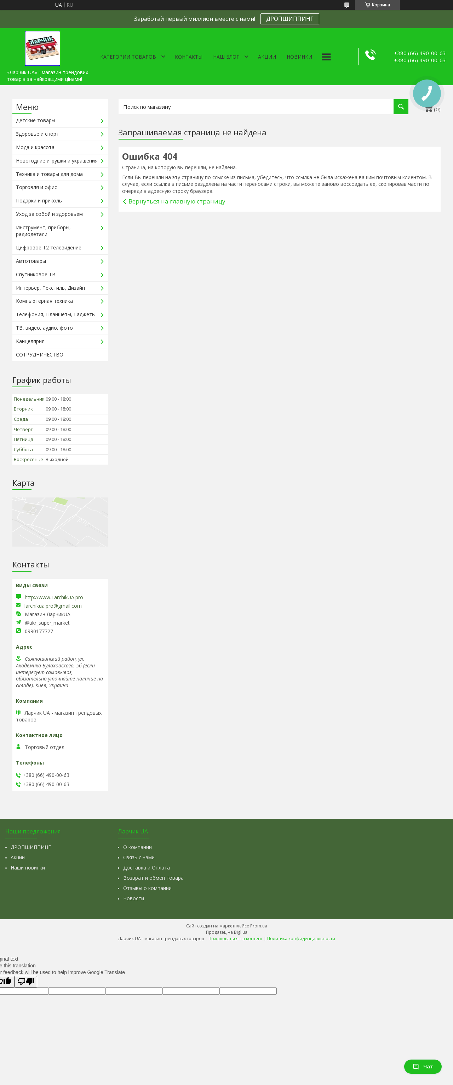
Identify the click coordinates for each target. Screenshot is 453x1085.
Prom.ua (258, 926)
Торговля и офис (36, 187)
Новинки (299, 56)
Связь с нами (139, 857)
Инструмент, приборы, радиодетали (43, 230)
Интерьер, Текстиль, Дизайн (50, 287)
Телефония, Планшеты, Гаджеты (56, 314)
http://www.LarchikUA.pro (54, 597)
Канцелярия (30, 341)
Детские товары (35, 120)
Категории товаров (128, 56)
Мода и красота (35, 147)
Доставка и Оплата (146, 867)
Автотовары (31, 261)
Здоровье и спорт (37, 133)
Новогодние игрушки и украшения (57, 160)
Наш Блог (226, 56)
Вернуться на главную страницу (176, 201)
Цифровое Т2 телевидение (48, 247)
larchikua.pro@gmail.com (53, 606)
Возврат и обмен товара (153, 877)
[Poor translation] (26, 981)
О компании (137, 847)
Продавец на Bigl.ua (226, 932)
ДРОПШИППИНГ (290, 19)
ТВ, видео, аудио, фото (44, 327)
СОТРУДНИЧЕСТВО (39, 354)
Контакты (188, 56)
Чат (423, 1066)
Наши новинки (28, 867)
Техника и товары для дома (49, 174)
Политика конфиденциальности (301, 939)
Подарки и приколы (39, 200)
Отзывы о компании (147, 888)
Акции (267, 56)
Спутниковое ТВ (36, 274)
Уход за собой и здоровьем (49, 214)
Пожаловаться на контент (235, 939)
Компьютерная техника (44, 300)
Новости (133, 898)
